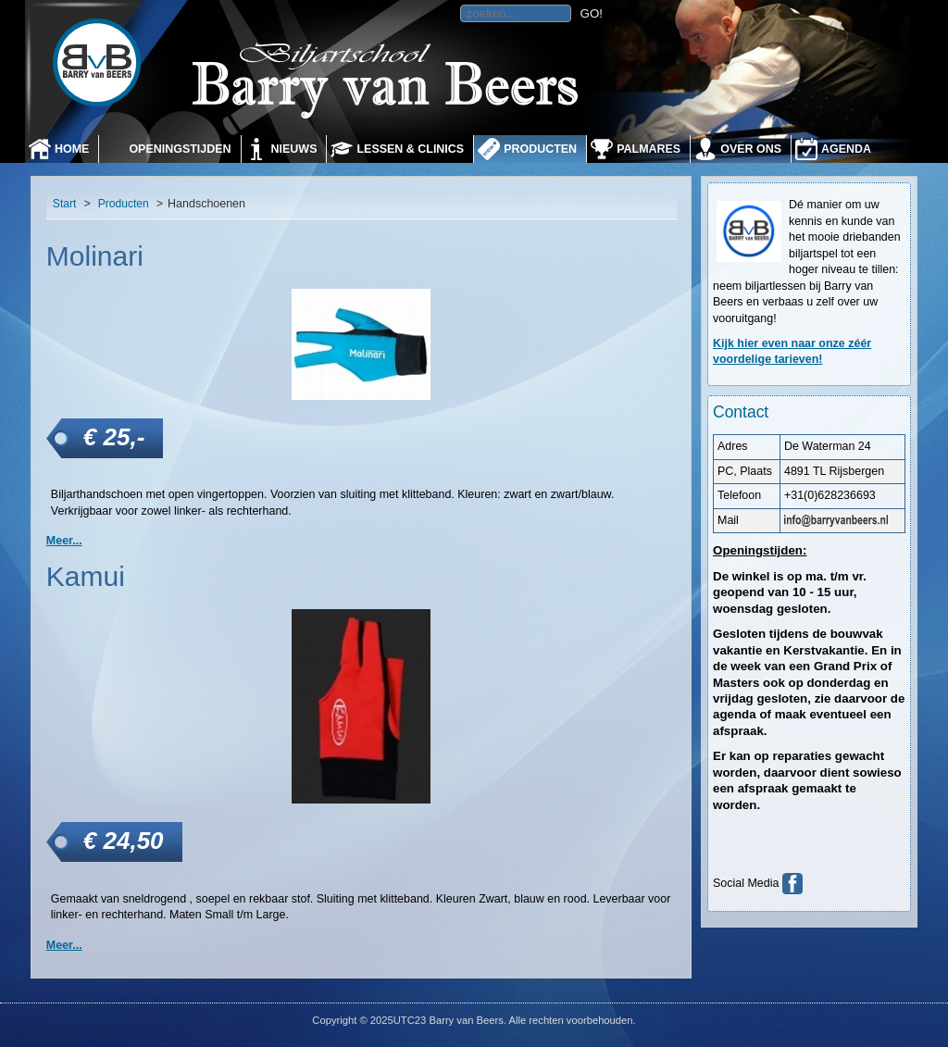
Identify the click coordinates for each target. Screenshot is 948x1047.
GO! (591, 13)
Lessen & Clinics (410, 149)
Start (65, 203)
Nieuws (294, 149)
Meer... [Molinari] (64, 540)
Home (72, 149)
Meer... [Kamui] (64, 945)
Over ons (750, 149)
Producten (540, 149)
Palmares (648, 149)
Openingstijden (180, 149)
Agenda (846, 149)
